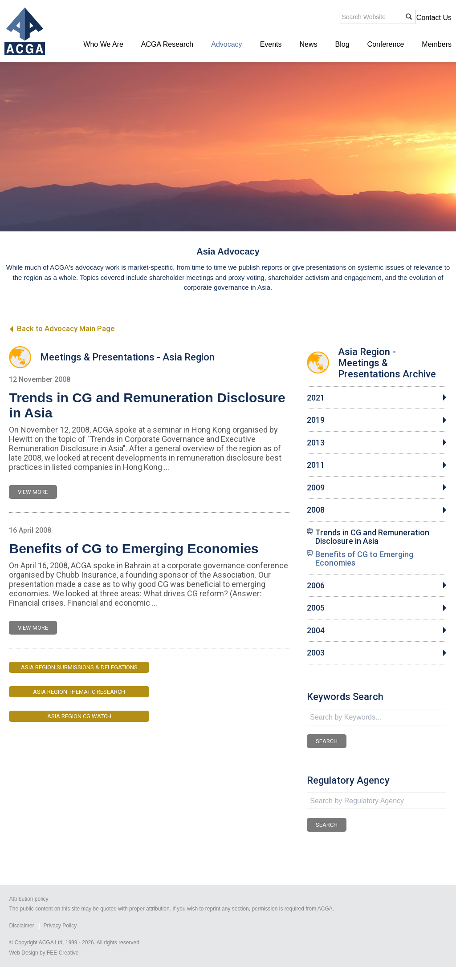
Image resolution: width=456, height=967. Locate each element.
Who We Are (103, 44)
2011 (316, 465)
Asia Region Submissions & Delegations (79, 667)
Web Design (23, 953)
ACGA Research (167, 44)
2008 (316, 510)
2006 (316, 585)
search (297, 17)
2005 (316, 607)
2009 (316, 487)
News (309, 44)
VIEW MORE (33, 492)
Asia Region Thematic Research (79, 691)
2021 (316, 397)
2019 (316, 420)
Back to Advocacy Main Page (61, 328)
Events (271, 44)
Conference (385, 44)
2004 (316, 630)
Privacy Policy (60, 925)
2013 (316, 442)
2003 (316, 652)
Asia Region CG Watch (79, 716)
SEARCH (327, 741)
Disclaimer (21, 925)
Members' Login (382, 17)
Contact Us (434, 17)
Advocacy (226, 44)
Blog (342, 44)
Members (437, 44)
